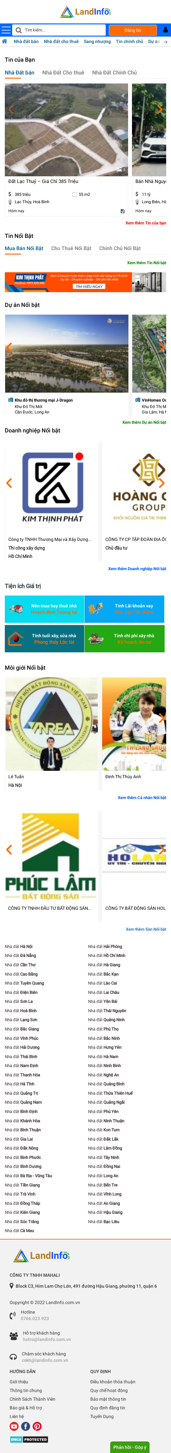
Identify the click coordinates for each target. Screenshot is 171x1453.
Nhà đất (18, 946)
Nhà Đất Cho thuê (63, 72)
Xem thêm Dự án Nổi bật (144, 422)
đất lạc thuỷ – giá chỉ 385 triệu (43, 181)
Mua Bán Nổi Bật (24, 248)
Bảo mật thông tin (108, 1399)
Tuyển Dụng (102, 1416)
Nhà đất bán (26, 41)
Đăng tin (133, 30)
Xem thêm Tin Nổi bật (146, 262)
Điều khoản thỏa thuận (112, 1381)
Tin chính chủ (129, 41)
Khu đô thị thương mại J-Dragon (44, 400)
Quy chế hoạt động (109, 1390)
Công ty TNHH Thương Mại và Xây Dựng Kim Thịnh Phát (48, 539)
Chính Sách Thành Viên (32, 1399)
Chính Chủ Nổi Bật (120, 248)
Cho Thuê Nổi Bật (71, 248)
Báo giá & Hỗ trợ (26, 1407)
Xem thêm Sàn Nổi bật (146, 929)
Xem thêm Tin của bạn (146, 223)
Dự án (154, 41)
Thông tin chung (26, 1390)
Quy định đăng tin (107, 1407)
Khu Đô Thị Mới (28, 406)
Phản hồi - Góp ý (129, 1447)
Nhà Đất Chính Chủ (114, 72)
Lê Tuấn (16, 776)
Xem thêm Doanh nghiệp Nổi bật (137, 568)
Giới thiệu (19, 1381)
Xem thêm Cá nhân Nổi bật (142, 797)
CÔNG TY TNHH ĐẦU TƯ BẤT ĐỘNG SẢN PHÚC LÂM (48, 908)
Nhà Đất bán (19, 72)
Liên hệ (17, 1416)
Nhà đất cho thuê (61, 41)
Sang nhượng (97, 41)
